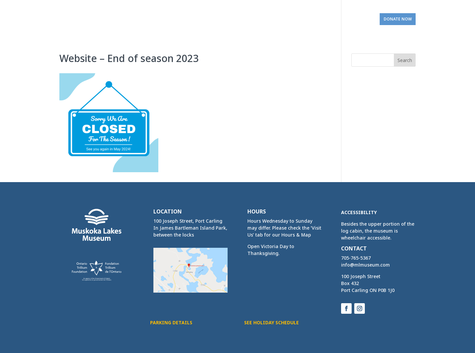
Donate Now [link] (398, 19)
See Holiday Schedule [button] (271, 322)
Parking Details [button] (171, 322)
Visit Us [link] (355, 19)
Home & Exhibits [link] (169, 19)
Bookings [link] (276, 19)
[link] (85, 17)
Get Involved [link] (317, 19)
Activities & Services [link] (226, 19)
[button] (405, 60)
